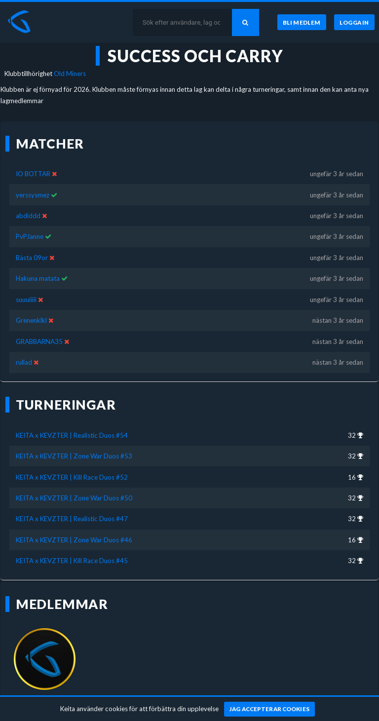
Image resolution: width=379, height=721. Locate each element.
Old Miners (70, 73)
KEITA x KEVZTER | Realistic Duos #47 (72, 519)
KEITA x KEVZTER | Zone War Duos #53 (74, 456)
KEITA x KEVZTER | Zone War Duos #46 (74, 540)
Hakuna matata (38, 278)
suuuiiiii (26, 300)
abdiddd (28, 216)
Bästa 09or (32, 258)
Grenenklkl (31, 320)
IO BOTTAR (33, 174)
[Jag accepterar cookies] (269, 709)
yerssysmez (32, 195)
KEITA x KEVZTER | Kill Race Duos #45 (72, 561)
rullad (24, 362)
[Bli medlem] (301, 22)
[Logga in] (354, 22)
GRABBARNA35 (39, 341)
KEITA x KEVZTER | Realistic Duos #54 (72, 435)
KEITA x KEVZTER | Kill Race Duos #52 (72, 477)
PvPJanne (29, 236)
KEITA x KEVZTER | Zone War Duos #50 (74, 498)
